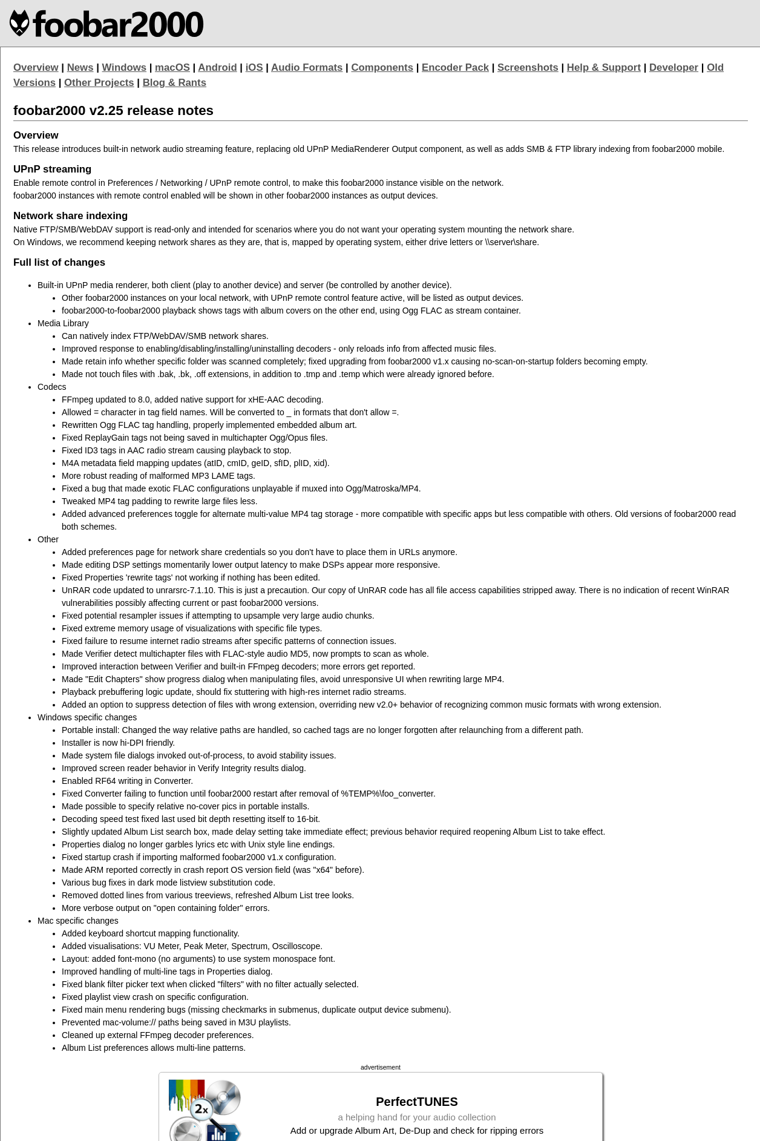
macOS (172, 67)
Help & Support (604, 67)
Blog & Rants (174, 82)
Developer (673, 67)
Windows (124, 67)
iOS (254, 67)
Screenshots (528, 67)
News (80, 67)
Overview (36, 67)
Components (382, 67)
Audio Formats (306, 67)
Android (217, 67)
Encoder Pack (455, 67)
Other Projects (99, 82)
